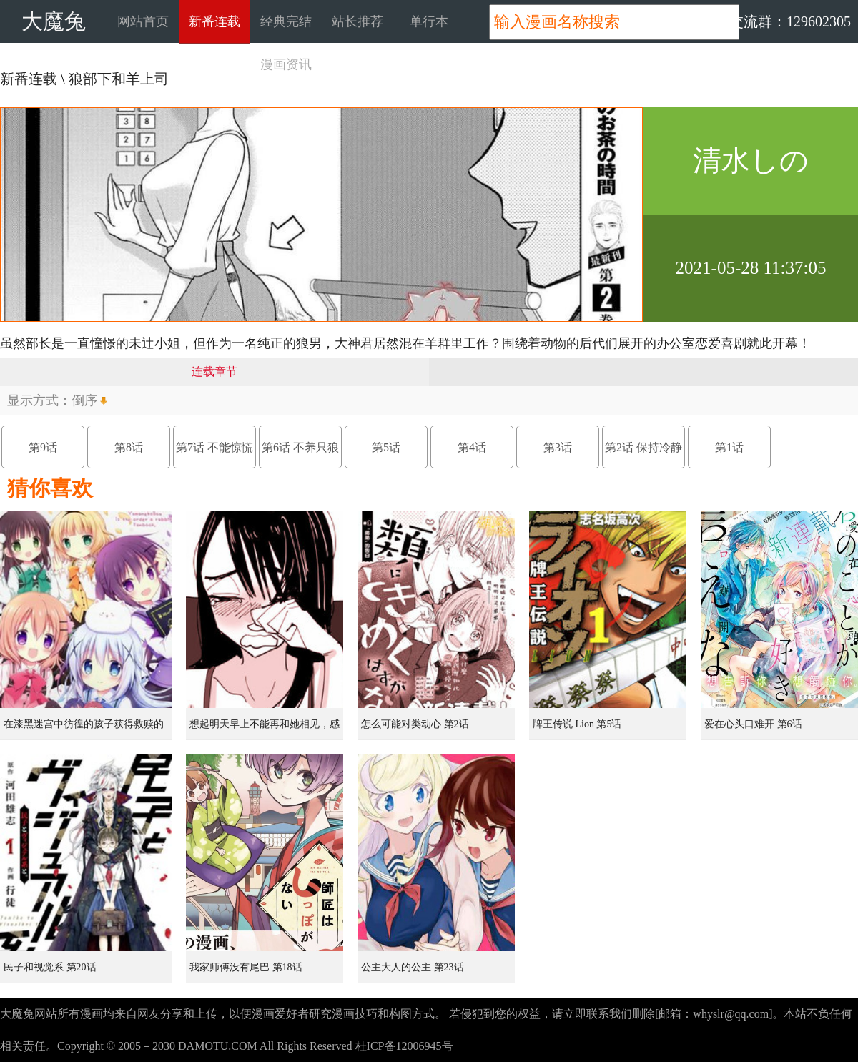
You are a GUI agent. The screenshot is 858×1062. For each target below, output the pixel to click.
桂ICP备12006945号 (404, 1046)
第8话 (128, 447)
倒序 (84, 400)
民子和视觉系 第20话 (50, 967)
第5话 (386, 447)
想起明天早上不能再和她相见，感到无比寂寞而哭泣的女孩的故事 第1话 (265, 729)
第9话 (43, 447)
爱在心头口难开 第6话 (753, 724)
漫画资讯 (286, 64)
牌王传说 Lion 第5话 (577, 724)
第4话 (472, 447)
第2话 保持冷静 (643, 447)
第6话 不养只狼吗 (300, 454)
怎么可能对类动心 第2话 (415, 724)
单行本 (429, 21)
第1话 (729, 447)
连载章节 (214, 371)
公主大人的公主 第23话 (412, 967)
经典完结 (286, 21)
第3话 (557, 447)
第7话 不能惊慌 (214, 447)
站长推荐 (357, 21)
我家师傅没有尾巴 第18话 (245, 967)
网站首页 (143, 21)
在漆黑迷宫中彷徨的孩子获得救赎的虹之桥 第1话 (84, 729)
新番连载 (214, 21)
